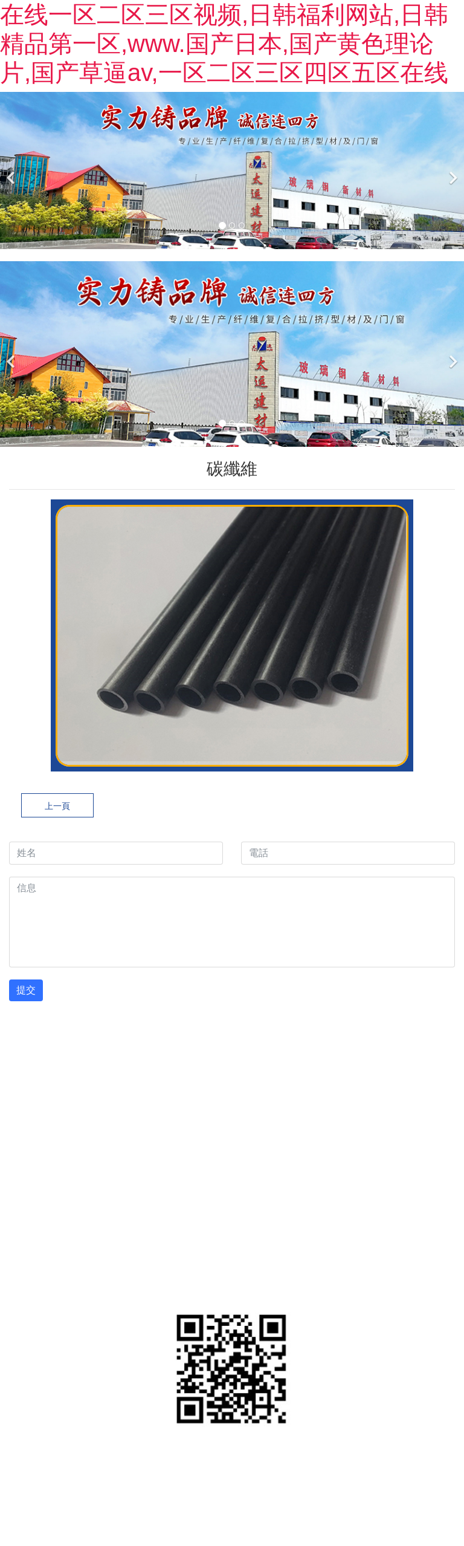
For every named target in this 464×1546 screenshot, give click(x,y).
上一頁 (57, 806)
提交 (26, 990)
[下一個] (452, 170)
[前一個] (12, 170)
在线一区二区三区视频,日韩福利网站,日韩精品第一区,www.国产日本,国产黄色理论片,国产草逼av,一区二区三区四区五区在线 (224, 43)
